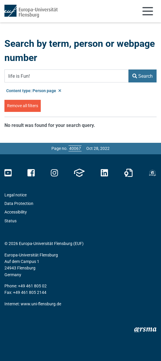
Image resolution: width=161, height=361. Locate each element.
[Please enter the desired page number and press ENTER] (75, 148)
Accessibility (15, 212)
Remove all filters (22, 105)
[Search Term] (66, 75)
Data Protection (18, 203)
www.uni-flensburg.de (41, 304)
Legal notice (15, 195)
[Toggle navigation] (148, 11)
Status (10, 220)
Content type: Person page (33, 90)
